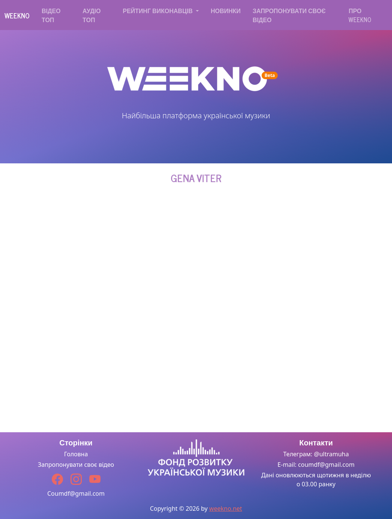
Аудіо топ (92, 15)
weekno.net (225, 508)
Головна (76, 454)
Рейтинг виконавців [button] (158, 10)
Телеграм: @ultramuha (316, 454)
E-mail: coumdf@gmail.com (316, 464)
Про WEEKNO (359, 15)
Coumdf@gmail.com (76, 493)
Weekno (17, 15)
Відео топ (51, 15)
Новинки (226, 10)
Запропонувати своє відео (289, 15)
